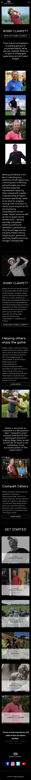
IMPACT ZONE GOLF (19, 776)
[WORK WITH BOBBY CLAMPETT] (15, 35)
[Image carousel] (16, 15)
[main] (16, 31)
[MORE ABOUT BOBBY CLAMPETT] (15, 324)
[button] (2, 2)
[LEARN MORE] (15, 384)
